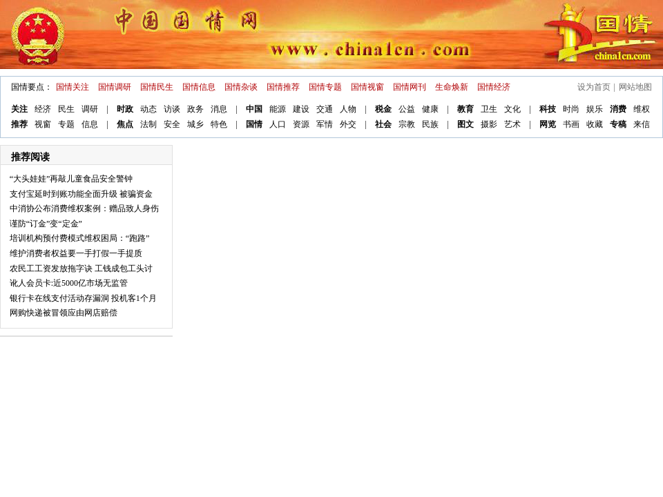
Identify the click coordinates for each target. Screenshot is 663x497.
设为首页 (594, 87)
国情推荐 (283, 87)
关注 (19, 109)
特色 (219, 124)
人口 (277, 124)
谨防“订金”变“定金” (46, 223)
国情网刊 (409, 87)
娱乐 (594, 109)
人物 (348, 109)
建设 (301, 109)
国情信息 (198, 87)
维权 (641, 109)
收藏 (594, 124)
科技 (547, 109)
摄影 (489, 124)
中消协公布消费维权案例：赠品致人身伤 (84, 208)
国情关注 (72, 87)
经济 (43, 109)
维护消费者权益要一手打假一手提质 (76, 253)
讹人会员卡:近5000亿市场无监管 (69, 283)
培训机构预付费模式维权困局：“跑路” (80, 238)
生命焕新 (451, 87)
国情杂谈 (241, 87)
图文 (465, 124)
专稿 (618, 124)
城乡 (195, 124)
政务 (195, 109)
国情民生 (156, 87)
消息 (219, 109)
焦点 (125, 124)
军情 (324, 124)
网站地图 (635, 87)
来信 (641, 124)
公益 (406, 109)
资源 (301, 124)
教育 (465, 109)
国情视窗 (367, 87)
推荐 (19, 124)
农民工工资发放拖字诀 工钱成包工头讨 (81, 268)
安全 (172, 124)
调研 (89, 109)
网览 (547, 124)
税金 (383, 109)
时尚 (571, 109)
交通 (324, 109)
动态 (148, 109)
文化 (512, 109)
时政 (125, 109)
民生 (66, 109)
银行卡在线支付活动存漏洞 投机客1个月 (83, 298)
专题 (66, 124)
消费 (618, 109)
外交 (348, 124)
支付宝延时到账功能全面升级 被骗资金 (81, 194)
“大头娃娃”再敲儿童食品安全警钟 (71, 179)
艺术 (512, 124)
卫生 (489, 109)
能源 (277, 109)
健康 (430, 109)
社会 (383, 124)
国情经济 (493, 87)
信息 (89, 124)
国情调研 (114, 87)
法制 (148, 124)
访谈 (172, 109)
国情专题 (325, 87)
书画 (571, 124)
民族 (430, 124)
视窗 (43, 124)
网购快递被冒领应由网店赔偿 (63, 313)
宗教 (406, 124)
